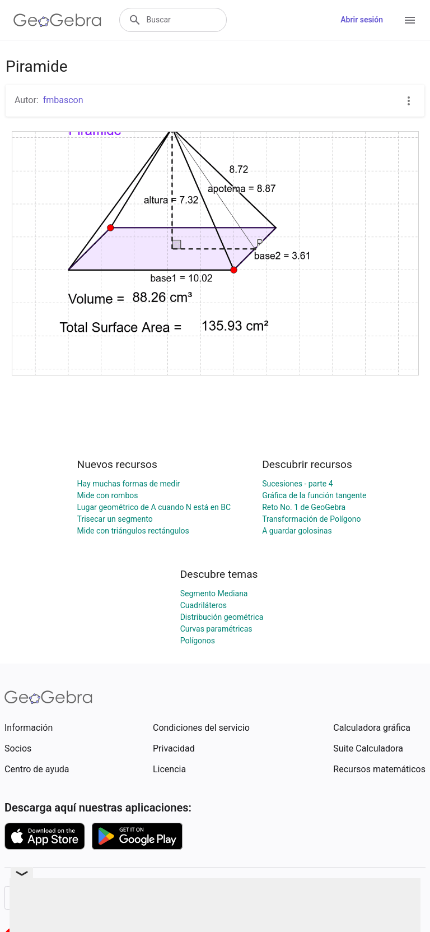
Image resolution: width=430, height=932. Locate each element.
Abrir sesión (361, 19)
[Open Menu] (410, 20)
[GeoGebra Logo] (57, 20)
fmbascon (63, 100)
